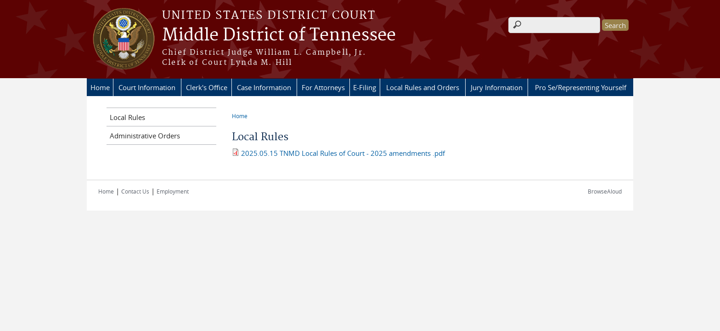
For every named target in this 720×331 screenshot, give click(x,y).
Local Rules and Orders (422, 87)
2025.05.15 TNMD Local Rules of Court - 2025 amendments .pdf (343, 153)
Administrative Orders (145, 135)
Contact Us (135, 191)
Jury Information (497, 87)
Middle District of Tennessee (279, 35)
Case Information (264, 87)
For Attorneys (323, 87)
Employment (173, 191)
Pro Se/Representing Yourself (580, 87)
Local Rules (127, 117)
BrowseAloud (605, 191)
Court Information (146, 87)
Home (100, 87)
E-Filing (364, 87)
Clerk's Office (206, 87)
